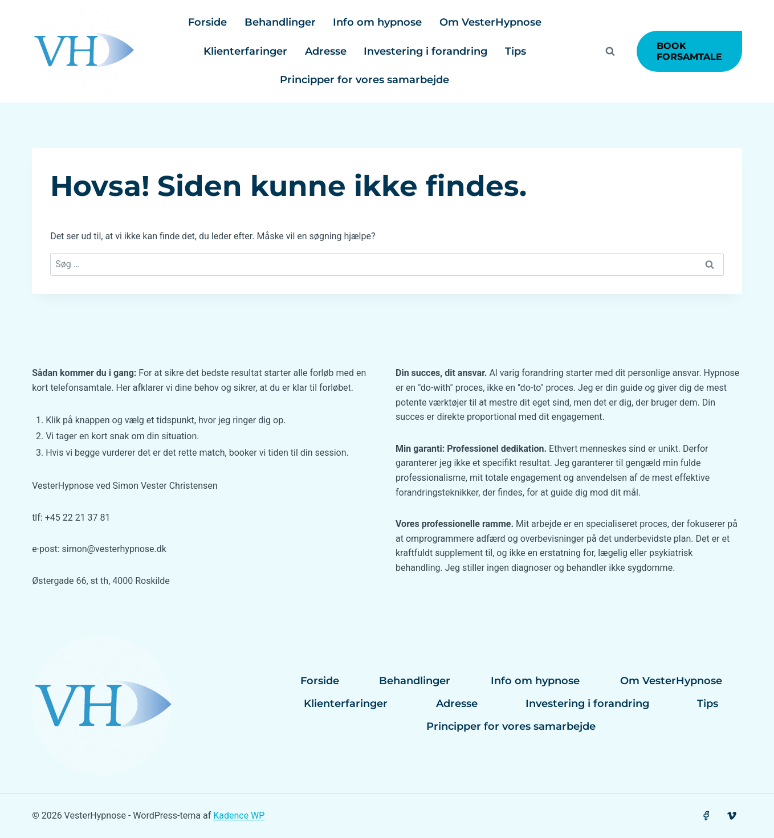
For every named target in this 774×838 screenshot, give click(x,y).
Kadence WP (238, 815)
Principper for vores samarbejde (364, 79)
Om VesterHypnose (490, 22)
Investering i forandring (425, 51)
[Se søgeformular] (610, 51)
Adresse (326, 51)
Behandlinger (280, 22)
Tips (515, 51)
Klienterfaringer (245, 51)
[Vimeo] (732, 816)
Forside (207, 22)
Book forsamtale (689, 51)
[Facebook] (706, 816)
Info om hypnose (377, 22)
